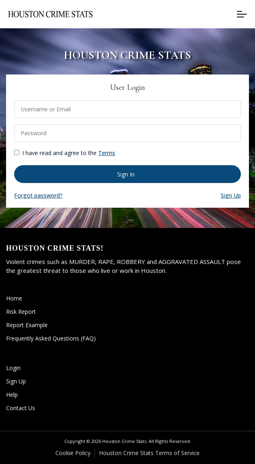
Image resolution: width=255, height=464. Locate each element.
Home (14, 298)
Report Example (27, 325)
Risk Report (21, 311)
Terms (106, 153)
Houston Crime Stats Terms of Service (149, 453)
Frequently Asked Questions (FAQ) (51, 338)
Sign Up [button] (231, 195)
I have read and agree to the (68, 153)
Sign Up (16, 381)
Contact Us (20, 408)
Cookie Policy (73, 453)
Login (13, 368)
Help (12, 394)
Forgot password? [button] (38, 195)
